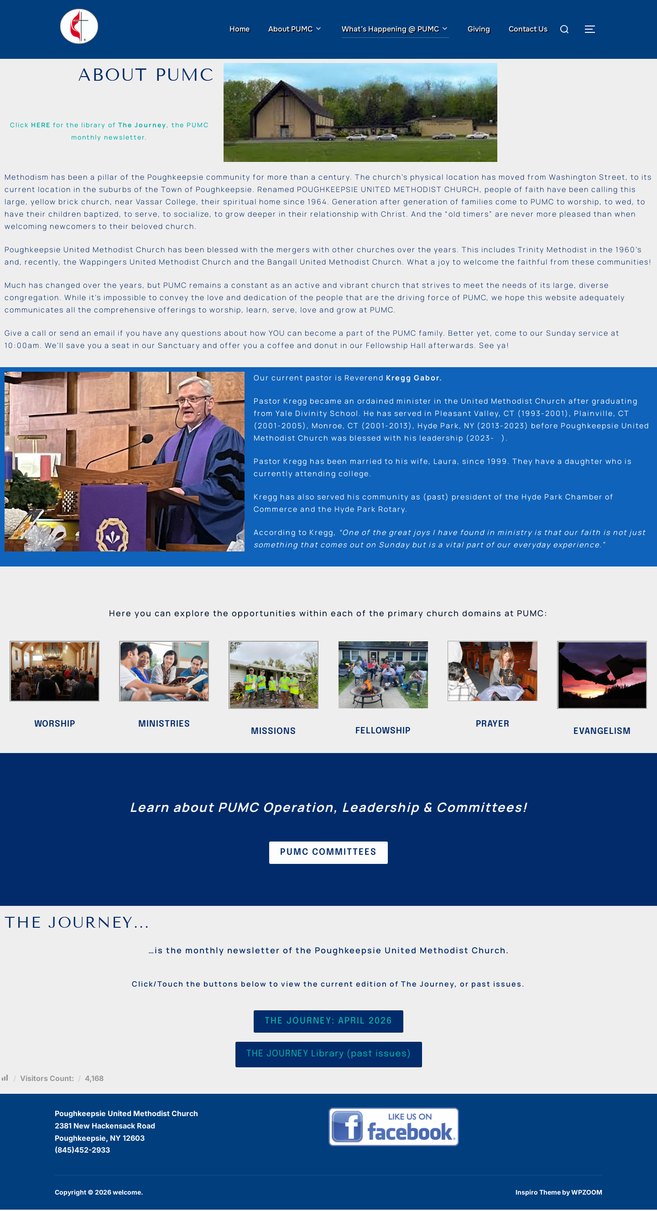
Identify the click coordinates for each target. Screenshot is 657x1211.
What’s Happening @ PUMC (395, 29)
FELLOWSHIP (383, 731)
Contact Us (528, 29)
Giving (479, 29)
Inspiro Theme (538, 1194)
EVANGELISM (602, 732)
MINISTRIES (164, 724)
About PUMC (295, 29)
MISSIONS (273, 732)
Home (239, 29)
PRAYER (492, 724)
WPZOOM (586, 1194)
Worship (54, 724)
